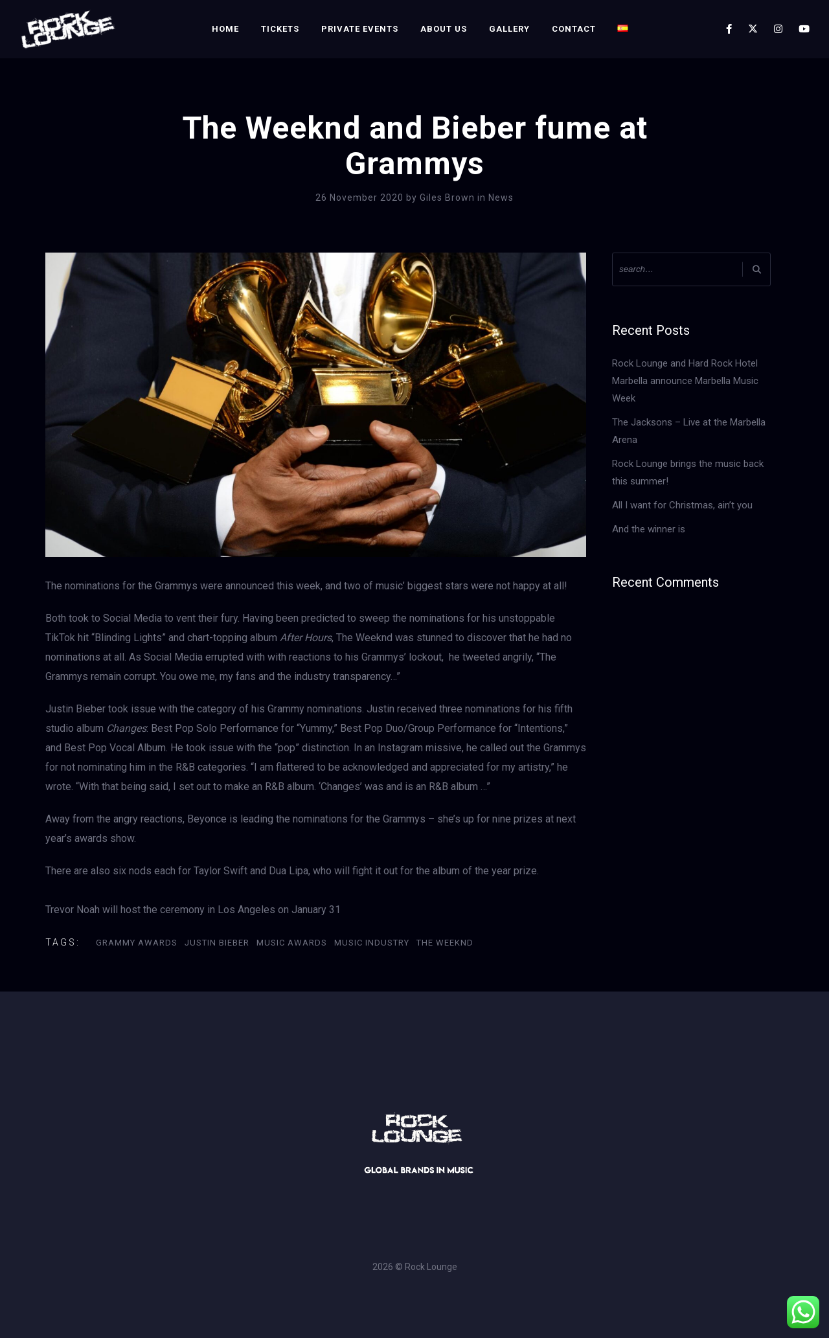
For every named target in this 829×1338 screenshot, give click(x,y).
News (501, 197)
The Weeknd (444, 942)
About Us (443, 29)
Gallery (509, 29)
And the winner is (648, 529)
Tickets (280, 29)
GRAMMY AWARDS (136, 942)
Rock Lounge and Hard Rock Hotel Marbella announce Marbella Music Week (685, 380)
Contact (574, 29)
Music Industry (371, 942)
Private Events (359, 29)
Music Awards (291, 942)
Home (225, 29)
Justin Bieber (217, 942)
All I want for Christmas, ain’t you (682, 505)
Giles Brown (448, 197)
